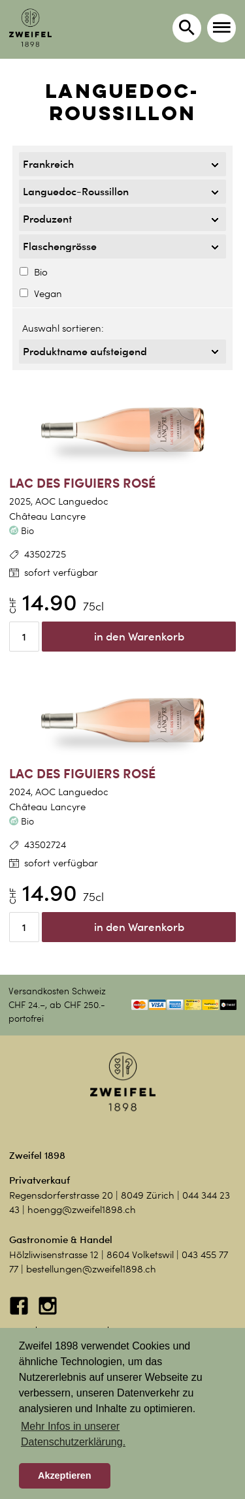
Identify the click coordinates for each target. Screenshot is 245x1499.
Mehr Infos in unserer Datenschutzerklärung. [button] (73, 1434)
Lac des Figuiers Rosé (82, 483)
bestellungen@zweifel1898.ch (91, 1269)
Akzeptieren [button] (64, 1475)
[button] (221, 28)
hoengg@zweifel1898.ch (81, 1210)
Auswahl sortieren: (63, 328)
